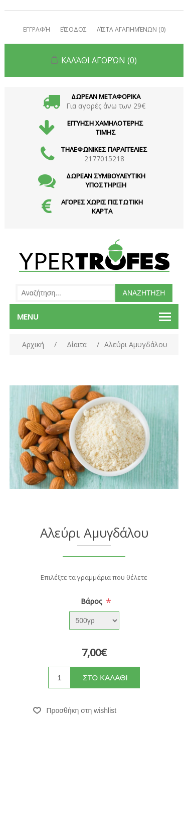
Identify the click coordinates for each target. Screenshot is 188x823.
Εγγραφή (36, 29)
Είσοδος (73, 29)
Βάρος (92, 601)
